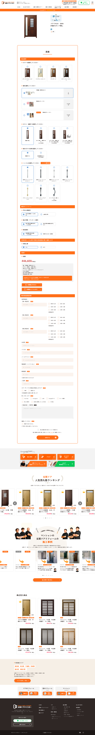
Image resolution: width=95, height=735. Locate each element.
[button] (15, 503)
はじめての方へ (79, 705)
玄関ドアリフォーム (56, 716)
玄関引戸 (66, 710)
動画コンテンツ (80, 715)
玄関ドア (25, 693)
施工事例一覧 (67, 707)
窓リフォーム (73, 693)
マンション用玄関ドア (69, 716)
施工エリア (41, 712)
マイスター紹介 (80, 711)
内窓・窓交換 (49, 693)
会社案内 (79, 709)
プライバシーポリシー (15, 732)
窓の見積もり (42, 710)
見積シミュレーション (43, 707)
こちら (51, 432)
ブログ (78, 713)
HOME (40, 705)
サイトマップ (24, 732)
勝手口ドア (35, 693)
